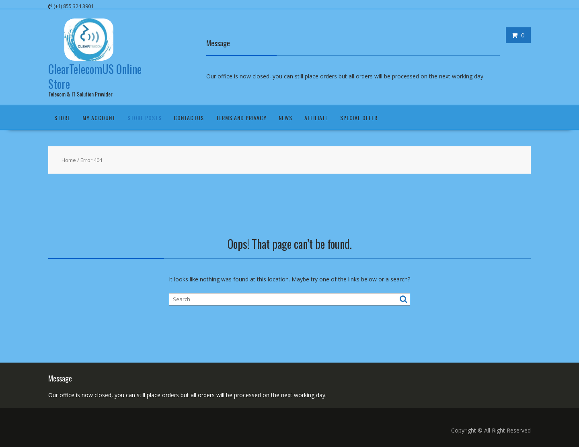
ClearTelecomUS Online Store (95, 76)
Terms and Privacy (241, 117)
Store (62, 117)
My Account (98, 117)
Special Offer (359, 117)
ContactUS (189, 117)
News (285, 117)
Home (69, 160)
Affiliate (316, 117)
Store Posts (144, 117)
